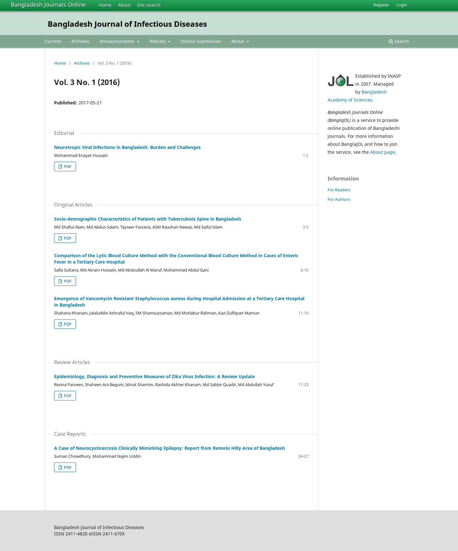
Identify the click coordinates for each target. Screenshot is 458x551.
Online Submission (201, 41)
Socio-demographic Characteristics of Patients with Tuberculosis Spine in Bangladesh (147, 219)
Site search (149, 5)
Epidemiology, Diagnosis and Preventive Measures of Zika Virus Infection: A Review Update (154, 376)
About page (382, 152)
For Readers (339, 190)
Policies (158, 41)
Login (401, 5)
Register (381, 5)
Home (105, 5)
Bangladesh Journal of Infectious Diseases (127, 23)
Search (399, 41)
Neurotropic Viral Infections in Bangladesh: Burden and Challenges (127, 147)
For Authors (339, 199)
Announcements (118, 41)
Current (53, 41)
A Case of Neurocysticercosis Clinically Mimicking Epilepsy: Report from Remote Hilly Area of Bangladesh (169, 448)
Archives (80, 41)
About (124, 5)
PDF (67, 166)
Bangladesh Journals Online (48, 4)
